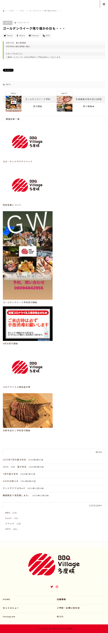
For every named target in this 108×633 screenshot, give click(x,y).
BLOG (60, 616)
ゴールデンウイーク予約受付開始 (20, 302)
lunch (8, 518)
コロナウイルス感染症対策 (16, 387)
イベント (9, 523)
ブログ (11, 11)
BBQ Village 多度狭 (63, 629)
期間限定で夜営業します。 (16, 495)
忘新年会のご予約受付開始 (16, 430)
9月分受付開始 (10, 343)
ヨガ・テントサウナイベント (18, 161)
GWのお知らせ (11, 481)
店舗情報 (61, 599)
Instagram (56, 586)
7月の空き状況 (10, 474)
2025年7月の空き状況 (14, 459)
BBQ (7, 512)
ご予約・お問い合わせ (68, 608)
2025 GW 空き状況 (15, 467)
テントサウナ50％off (14, 488)
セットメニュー (11, 608)
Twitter (51, 586)
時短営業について (12, 205)
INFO (7, 23)
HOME (6, 599)
